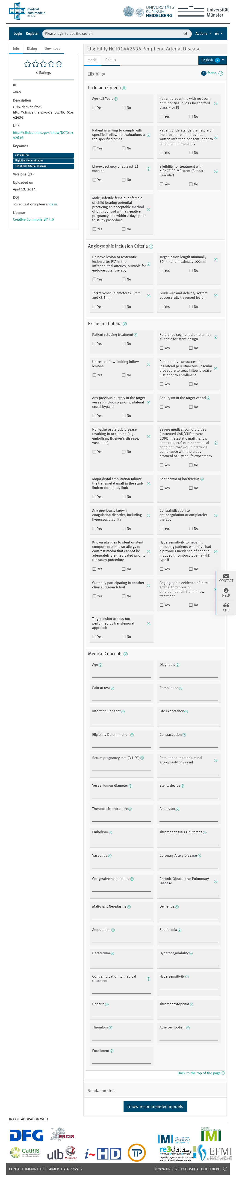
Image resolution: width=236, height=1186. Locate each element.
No (128, 108)
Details (110, 60)
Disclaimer (49, 1169)
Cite (226, 607)
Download (53, 49)
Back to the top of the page (201, 1073)
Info (16, 49)
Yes (99, 108)
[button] (212, 60)
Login (18, 34)
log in (52, 204)
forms (212, 73)
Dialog (32, 49)
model (92, 60)
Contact (16, 1169)
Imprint (31, 1169)
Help (226, 592)
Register (32, 34)
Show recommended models (155, 1106)
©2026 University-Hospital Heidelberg (186, 1169)
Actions (201, 34)
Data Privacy (72, 1169)
